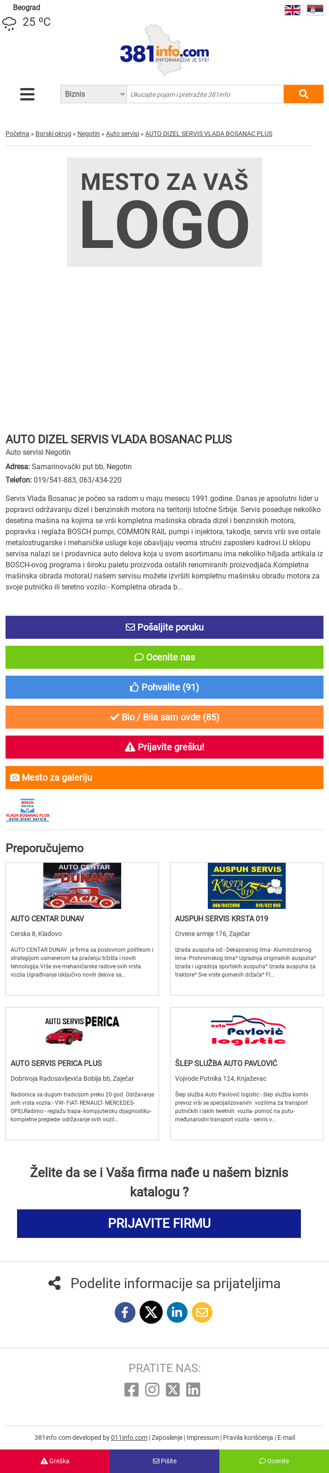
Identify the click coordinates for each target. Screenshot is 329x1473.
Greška (55, 1461)
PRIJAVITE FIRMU (159, 1223)
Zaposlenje (168, 1437)
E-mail (286, 1437)
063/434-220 (100, 480)
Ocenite (274, 1461)
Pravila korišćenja (249, 1437)
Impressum (203, 1437)
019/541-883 (55, 480)
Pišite (164, 1461)
